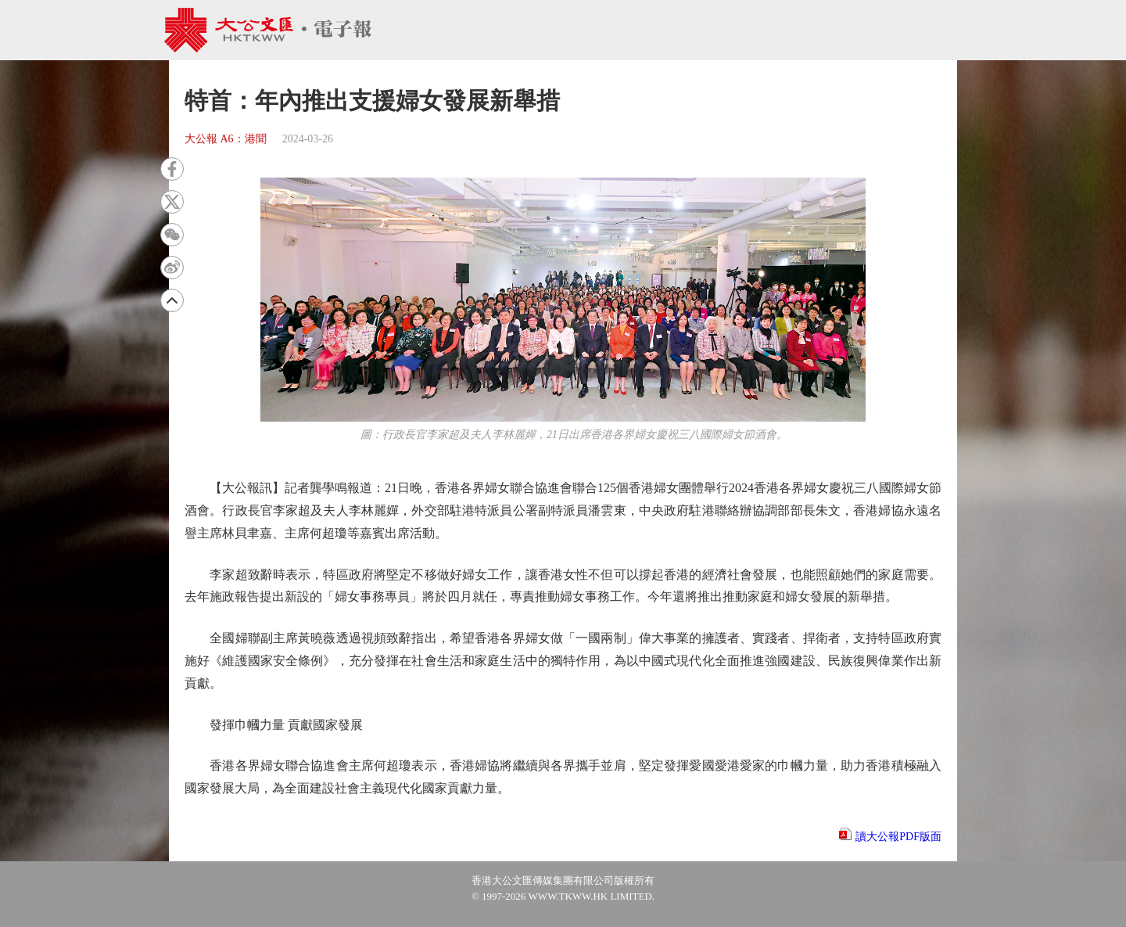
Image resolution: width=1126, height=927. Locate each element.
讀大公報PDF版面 (898, 837)
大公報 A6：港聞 (226, 139)
